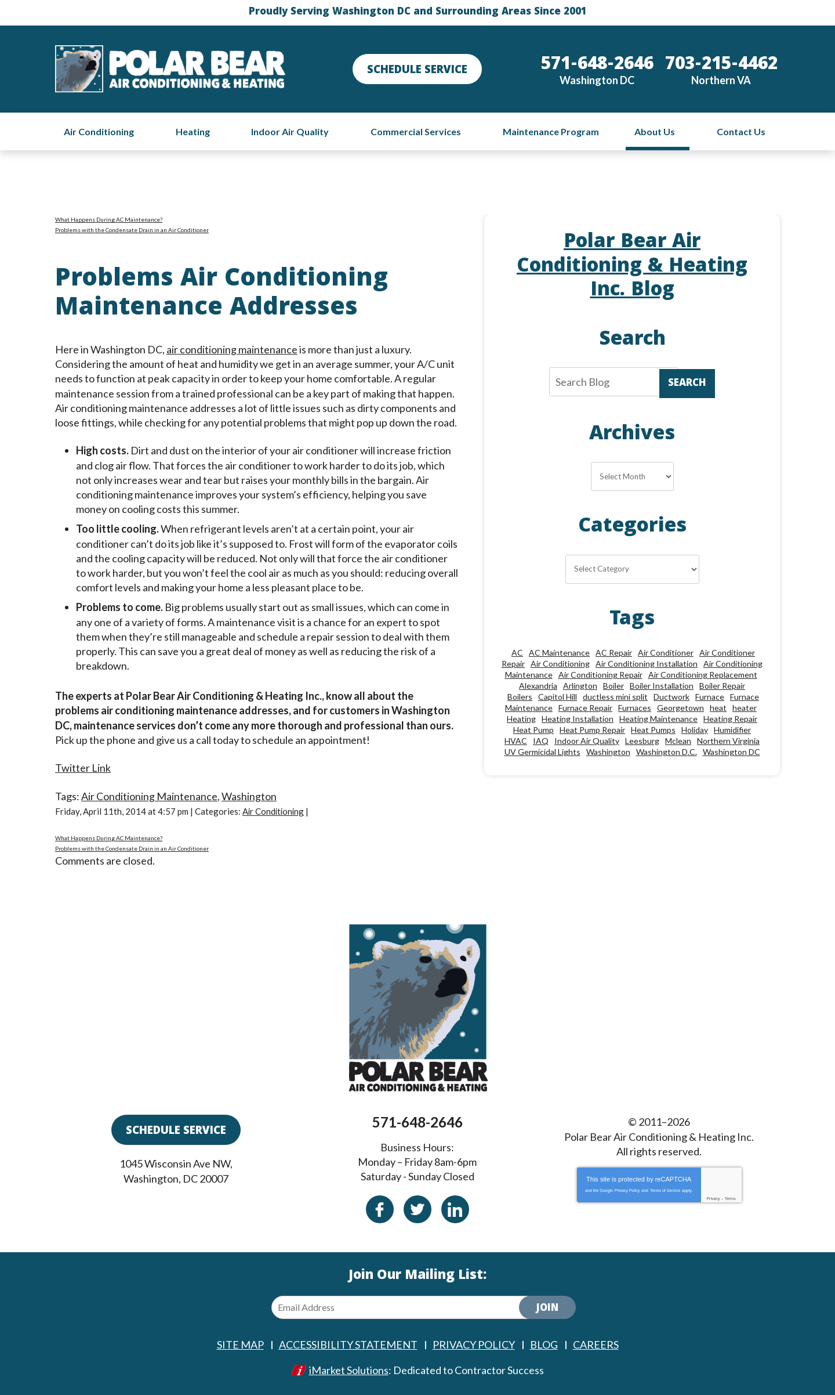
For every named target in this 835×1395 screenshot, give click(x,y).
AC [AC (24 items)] (517, 652)
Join (547, 1308)
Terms (730, 1199)
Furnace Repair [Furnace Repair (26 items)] (585, 708)
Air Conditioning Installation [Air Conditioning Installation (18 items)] (647, 663)
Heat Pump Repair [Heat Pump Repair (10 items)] (592, 730)
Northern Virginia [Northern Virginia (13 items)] (728, 741)
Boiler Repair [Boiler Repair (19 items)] (722, 686)
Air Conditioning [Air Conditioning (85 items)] (560, 663)
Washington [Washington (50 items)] (608, 752)
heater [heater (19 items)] (744, 708)
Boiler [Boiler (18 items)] (613, 686)
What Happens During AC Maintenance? (108, 219)
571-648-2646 (417, 1122)
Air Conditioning (274, 811)
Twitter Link (83, 767)
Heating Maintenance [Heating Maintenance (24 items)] (658, 719)
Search (687, 383)
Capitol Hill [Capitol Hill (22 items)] (557, 697)
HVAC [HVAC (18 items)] (515, 741)
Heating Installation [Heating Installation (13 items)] (577, 719)
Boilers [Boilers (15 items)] (519, 697)
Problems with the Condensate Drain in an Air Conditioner (132, 229)
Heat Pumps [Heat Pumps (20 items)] (653, 730)
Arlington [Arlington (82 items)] (580, 686)
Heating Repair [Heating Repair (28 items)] (730, 719)
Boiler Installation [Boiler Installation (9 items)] (662, 686)
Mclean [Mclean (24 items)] (678, 741)
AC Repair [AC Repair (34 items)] (614, 652)
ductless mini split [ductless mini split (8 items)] (615, 697)
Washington (249, 796)
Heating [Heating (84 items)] (521, 719)
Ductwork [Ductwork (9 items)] (671, 697)
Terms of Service (665, 1190)
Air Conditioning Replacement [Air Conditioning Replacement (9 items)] (702, 675)
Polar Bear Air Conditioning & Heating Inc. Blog (632, 267)
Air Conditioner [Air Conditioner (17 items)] (666, 652)
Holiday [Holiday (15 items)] (694, 730)
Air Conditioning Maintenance (149, 796)
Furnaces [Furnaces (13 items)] (634, 708)
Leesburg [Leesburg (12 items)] (642, 741)
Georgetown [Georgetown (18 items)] (680, 708)
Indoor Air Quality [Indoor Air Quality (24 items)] (586, 741)
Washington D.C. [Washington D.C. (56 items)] (666, 752)
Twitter (417, 1209)
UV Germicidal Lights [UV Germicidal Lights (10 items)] (542, 752)
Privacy (713, 1199)
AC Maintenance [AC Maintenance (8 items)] (559, 652)
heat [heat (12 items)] (718, 708)
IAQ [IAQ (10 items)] (541, 741)
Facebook (380, 1209)
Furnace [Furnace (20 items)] (709, 697)
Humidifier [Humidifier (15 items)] (732, 730)
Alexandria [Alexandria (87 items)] (538, 686)
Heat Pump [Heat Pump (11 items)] (533, 730)
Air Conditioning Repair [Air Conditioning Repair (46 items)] (600, 675)
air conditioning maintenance (231, 349)
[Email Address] (404, 1307)
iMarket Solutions (349, 1370)
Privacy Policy (627, 1190)
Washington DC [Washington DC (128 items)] (731, 752)
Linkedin (455, 1209)
